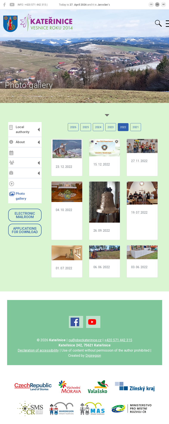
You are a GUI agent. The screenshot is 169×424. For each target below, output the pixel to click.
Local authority (19, 129)
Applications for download (25, 230)
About (17, 142)
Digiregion (93, 356)
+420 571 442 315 (118, 340)
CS (151, 4)
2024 (98, 127)
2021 (136, 127)
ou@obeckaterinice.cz (85, 340)
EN (157, 4)
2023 (111, 127)
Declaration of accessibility (38, 350)
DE (163, 4)
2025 (86, 127)
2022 (123, 127)
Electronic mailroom (25, 215)
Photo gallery (17, 196)
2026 (73, 127)
